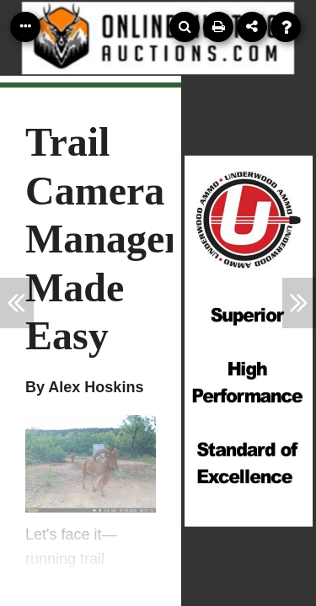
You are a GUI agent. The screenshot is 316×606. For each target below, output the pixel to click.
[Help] (285, 27)
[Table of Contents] (25, 27)
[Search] (184, 27)
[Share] (252, 27)
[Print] (218, 27)
